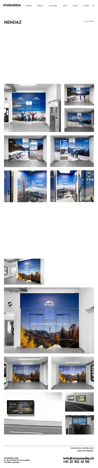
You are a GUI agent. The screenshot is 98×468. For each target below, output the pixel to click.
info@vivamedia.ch (78, 458)
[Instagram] (93, 6)
